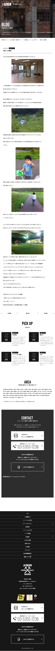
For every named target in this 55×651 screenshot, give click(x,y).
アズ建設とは (27, 517)
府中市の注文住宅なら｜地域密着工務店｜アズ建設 (15, 304)
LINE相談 (27, 547)
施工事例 (27, 527)
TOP (27, 513)
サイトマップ (27, 550)
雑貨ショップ (27, 557)
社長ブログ (11, 48)
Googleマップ (33, 581)
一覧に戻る (27, 313)
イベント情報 (27, 533)
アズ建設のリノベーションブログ (30, 40)
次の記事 (46, 313)
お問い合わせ (27, 543)
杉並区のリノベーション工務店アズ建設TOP (10, 40)
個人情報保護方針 (27, 553)
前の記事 (9, 313)
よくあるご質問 (27, 540)
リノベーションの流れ (27, 520)
